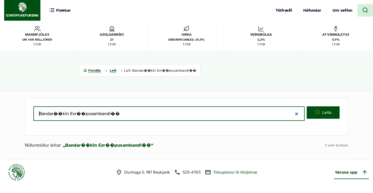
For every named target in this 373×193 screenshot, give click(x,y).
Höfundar (312, 10)
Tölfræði (284, 10)
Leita (323, 112)
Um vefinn (342, 10)
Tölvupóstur (235, 172)
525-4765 (192, 172)
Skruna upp (351, 172)
